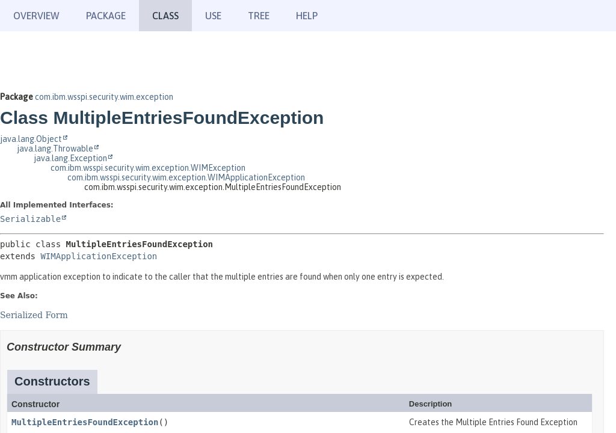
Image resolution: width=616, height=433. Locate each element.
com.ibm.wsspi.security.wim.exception (104, 97)
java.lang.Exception (70, 158)
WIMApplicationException (98, 256)
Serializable (30, 219)
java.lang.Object (31, 139)
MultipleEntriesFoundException (84, 422)
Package (106, 15)
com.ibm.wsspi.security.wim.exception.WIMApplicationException (186, 177)
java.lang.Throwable (55, 148)
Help (307, 15)
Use (213, 15)
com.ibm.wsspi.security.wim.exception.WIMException (148, 168)
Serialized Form (34, 315)
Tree (259, 15)
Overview (36, 15)
